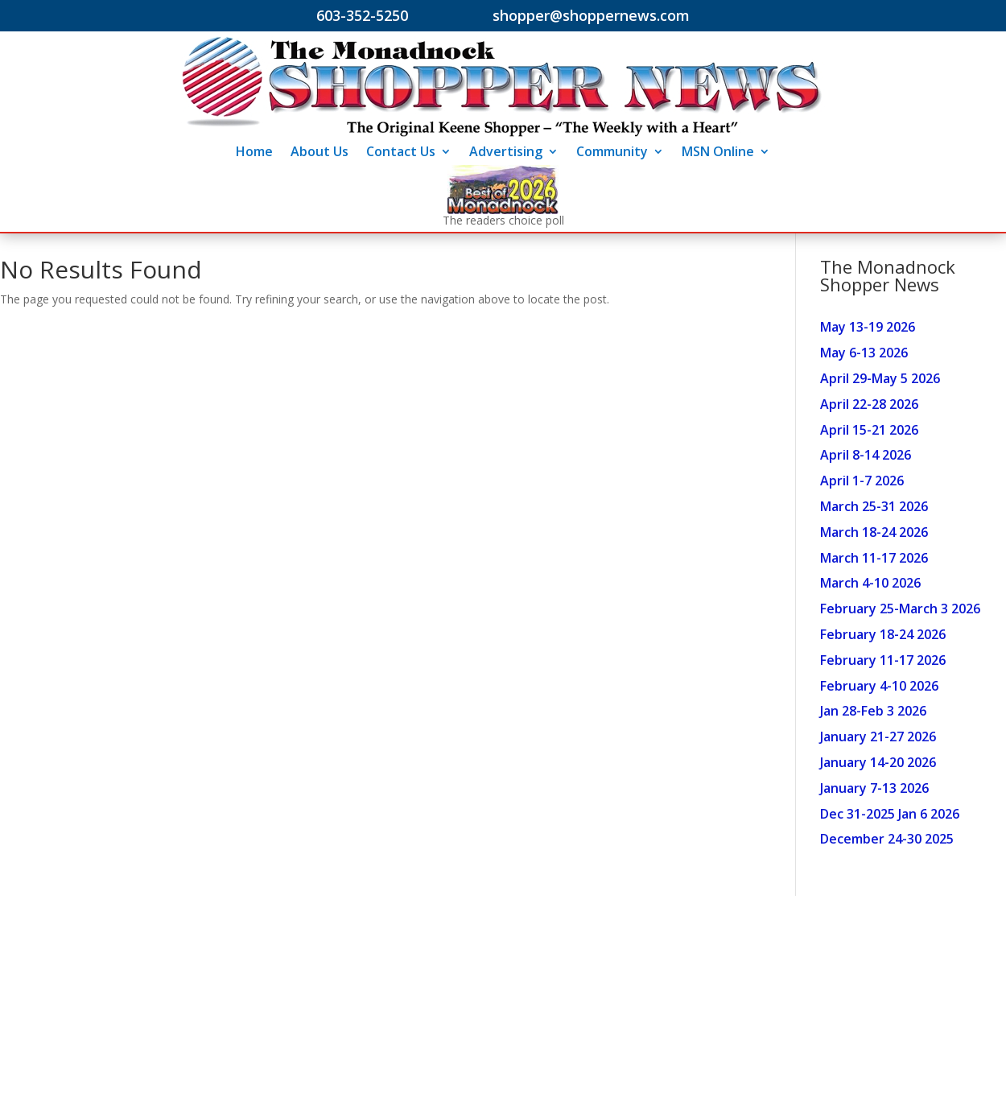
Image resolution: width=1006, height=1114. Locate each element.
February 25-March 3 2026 (900, 608)
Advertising (505, 153)
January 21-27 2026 (878, 736)
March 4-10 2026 (870, 583)
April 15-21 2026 (869, 430)
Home (254, 153)
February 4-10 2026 (879, 686)
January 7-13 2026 (874, 788)
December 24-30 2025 (887, 839)
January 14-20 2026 (878, 762)
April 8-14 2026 (865, 455)
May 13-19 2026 (867, 327)
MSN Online (718, 153)
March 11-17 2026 (874, 558)
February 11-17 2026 (883, 660)
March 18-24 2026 (874, 532)
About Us (319, 153)
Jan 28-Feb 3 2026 (873, 711)
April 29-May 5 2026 (880, 378)
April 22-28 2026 (869, 404)
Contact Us (400, 153)
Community (612, 153)
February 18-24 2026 (883, 634)
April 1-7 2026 (862, 480)
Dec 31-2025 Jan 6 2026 (889, 814)
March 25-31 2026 (874, 506)
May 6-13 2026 (864, 352)
